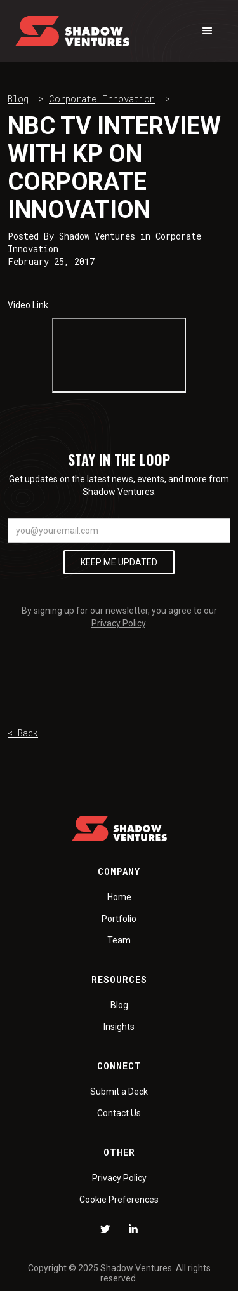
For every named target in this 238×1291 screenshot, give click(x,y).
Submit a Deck (119, 1091)
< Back (23, 733)
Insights (119, 1027)
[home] (72, 31)
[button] (207, 31)
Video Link (28, 305)
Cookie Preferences (119, 1199)
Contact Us (119, 1113)
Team (119, 940)
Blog (18, 99)
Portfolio (119, 919)
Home (119, 897)
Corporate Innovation (102, 99)
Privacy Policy (118, 623)
